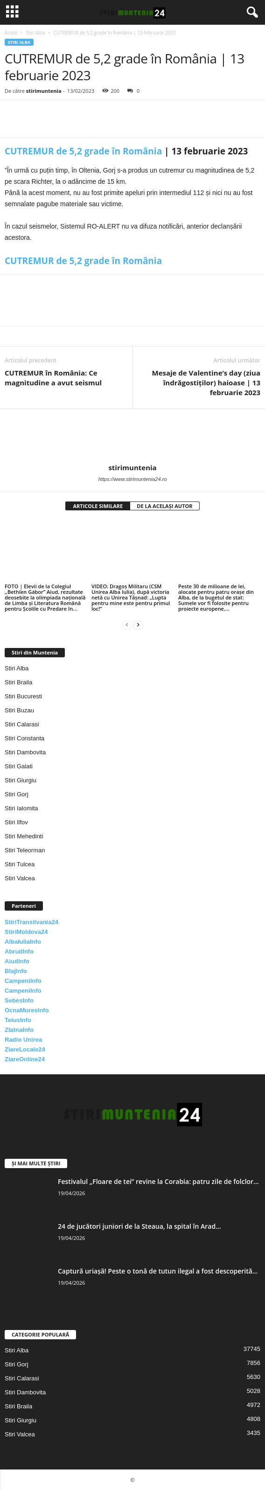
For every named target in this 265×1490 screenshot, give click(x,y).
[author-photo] (132, 436)
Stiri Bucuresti (23, 696)
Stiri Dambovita (25, 752)
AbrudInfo (19, 951)
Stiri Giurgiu (20, 780)
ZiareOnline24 (25, 1059)
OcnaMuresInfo (27, 1010)
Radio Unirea (23, 1039)
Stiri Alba (35, 32)
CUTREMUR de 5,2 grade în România (83, 151)
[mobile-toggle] (12, 12)
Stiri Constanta (24, 738)
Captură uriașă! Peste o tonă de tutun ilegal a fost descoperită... (158, 1271)
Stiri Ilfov (16, 822)
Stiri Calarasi (22, 724)
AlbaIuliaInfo (23, 941)
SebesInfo (19, 1000)
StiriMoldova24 (26, 931)
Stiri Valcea (20, 878)
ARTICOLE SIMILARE (98, 505)
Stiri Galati (19, 766)
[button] (250, 12)
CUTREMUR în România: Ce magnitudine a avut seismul (53, 377)
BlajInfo (16, 971)
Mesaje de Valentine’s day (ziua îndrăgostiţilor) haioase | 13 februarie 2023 (206, 382)
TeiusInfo (18, 1020)
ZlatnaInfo (19, 1029)
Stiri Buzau (19, 710)
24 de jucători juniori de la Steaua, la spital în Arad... (139, 1226)
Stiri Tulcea (20, 864)
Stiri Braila (18, 682)
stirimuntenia (44, 90)
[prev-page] (127, 624)
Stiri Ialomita (21, 808)
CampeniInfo (23, 980)
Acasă (11, 32)
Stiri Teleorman (25, 850)
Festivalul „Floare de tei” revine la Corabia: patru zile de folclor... (158, 1181)
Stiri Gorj (16, 794)
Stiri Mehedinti (24, 836)
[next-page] (138, 624)
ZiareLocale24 (25, 1049)
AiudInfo (17, 961)
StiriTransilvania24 (31, 922)
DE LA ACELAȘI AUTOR (164, 505)
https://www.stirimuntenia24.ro (132, 479)
